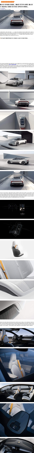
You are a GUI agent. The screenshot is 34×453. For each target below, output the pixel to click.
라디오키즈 (2, 9)
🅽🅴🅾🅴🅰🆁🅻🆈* (8, 2)
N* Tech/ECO (2, 8)
